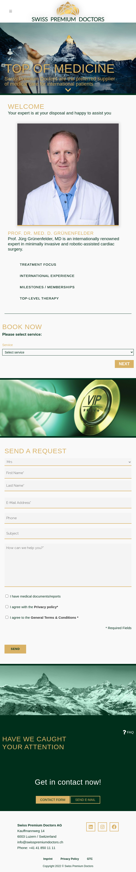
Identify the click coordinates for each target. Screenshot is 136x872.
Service (7, 345)
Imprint (47, 858)
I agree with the (34, 607)
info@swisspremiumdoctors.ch (40, 842)
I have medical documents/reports (35, 596)
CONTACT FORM (52, 800)
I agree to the (44, 617)
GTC (90, 858)
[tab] (68, 266)
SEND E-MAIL (85, 800)
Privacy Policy (70, 858)
